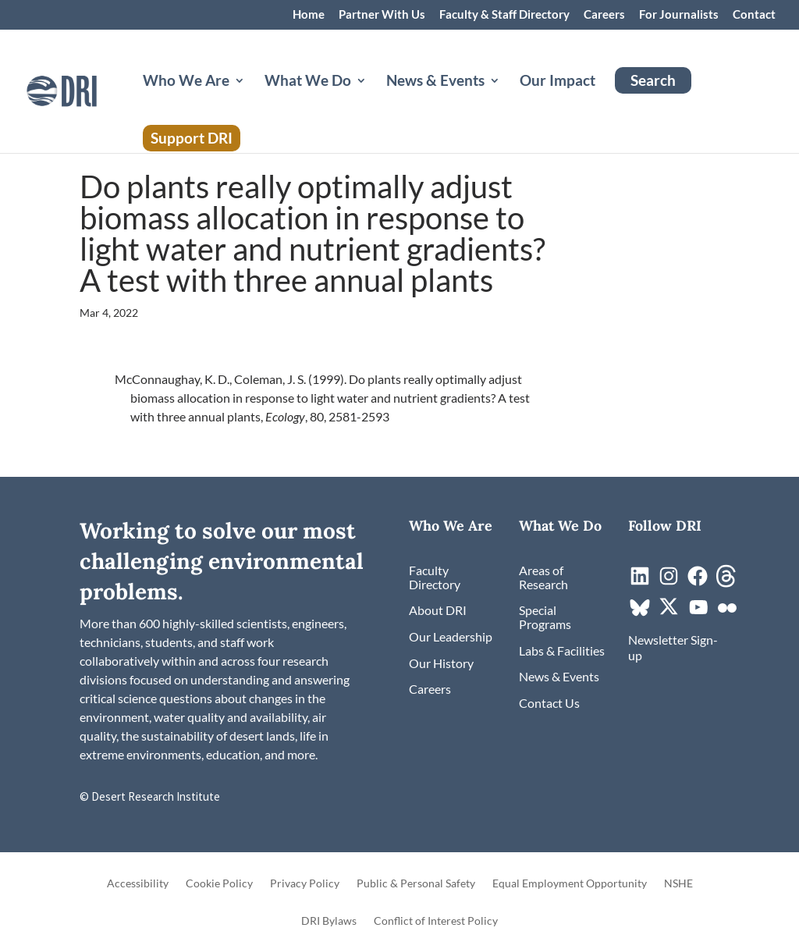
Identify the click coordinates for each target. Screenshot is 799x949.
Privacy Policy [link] (304, 884)
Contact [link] (754, 15)
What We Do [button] (308, 82)
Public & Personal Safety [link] (416, 884)
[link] (87, 89)
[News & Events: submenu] (507, 99)
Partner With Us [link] (382, 15)
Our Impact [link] (557, 82)
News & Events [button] (435, 82)
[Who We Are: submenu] (252, 99)
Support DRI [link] (192, 138)
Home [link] (309, 15)
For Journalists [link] (679, 15)
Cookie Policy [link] (219, 884)
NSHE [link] (678, 884)
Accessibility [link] (138, 884)
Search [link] (653, 80)
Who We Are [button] (186, 82)
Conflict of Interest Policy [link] (436, 921)
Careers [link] (604, 15)
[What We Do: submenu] (374, 99)
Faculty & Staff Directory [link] (504, 15)
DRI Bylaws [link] (329, 921)
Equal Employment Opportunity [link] (569, 884)
